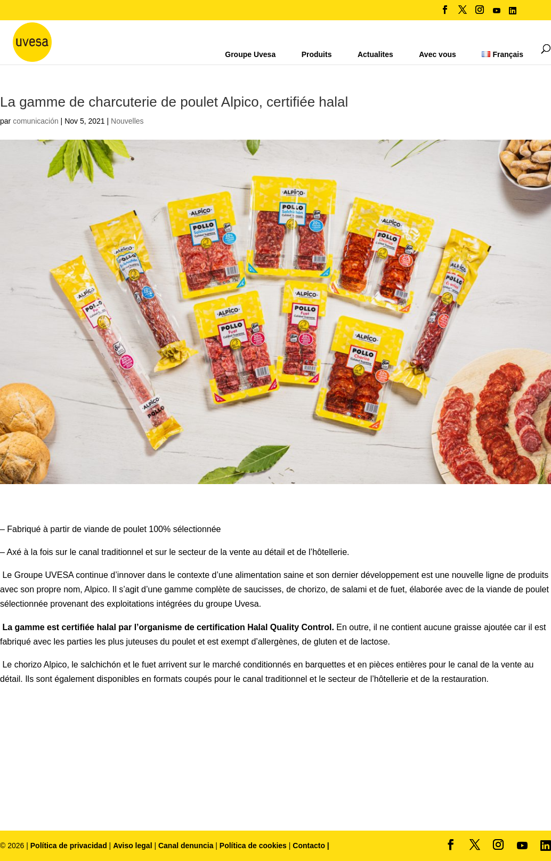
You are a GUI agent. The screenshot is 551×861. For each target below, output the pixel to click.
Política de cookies (254, 845)
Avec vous (437, 54)
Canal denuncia (185, 845)
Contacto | (311, 845)
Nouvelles (127, 121)
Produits (317, 54)
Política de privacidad (69, 845)
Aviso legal (132, 845)
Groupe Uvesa (250, 54)
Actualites (375, 54)
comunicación (36, 121)
